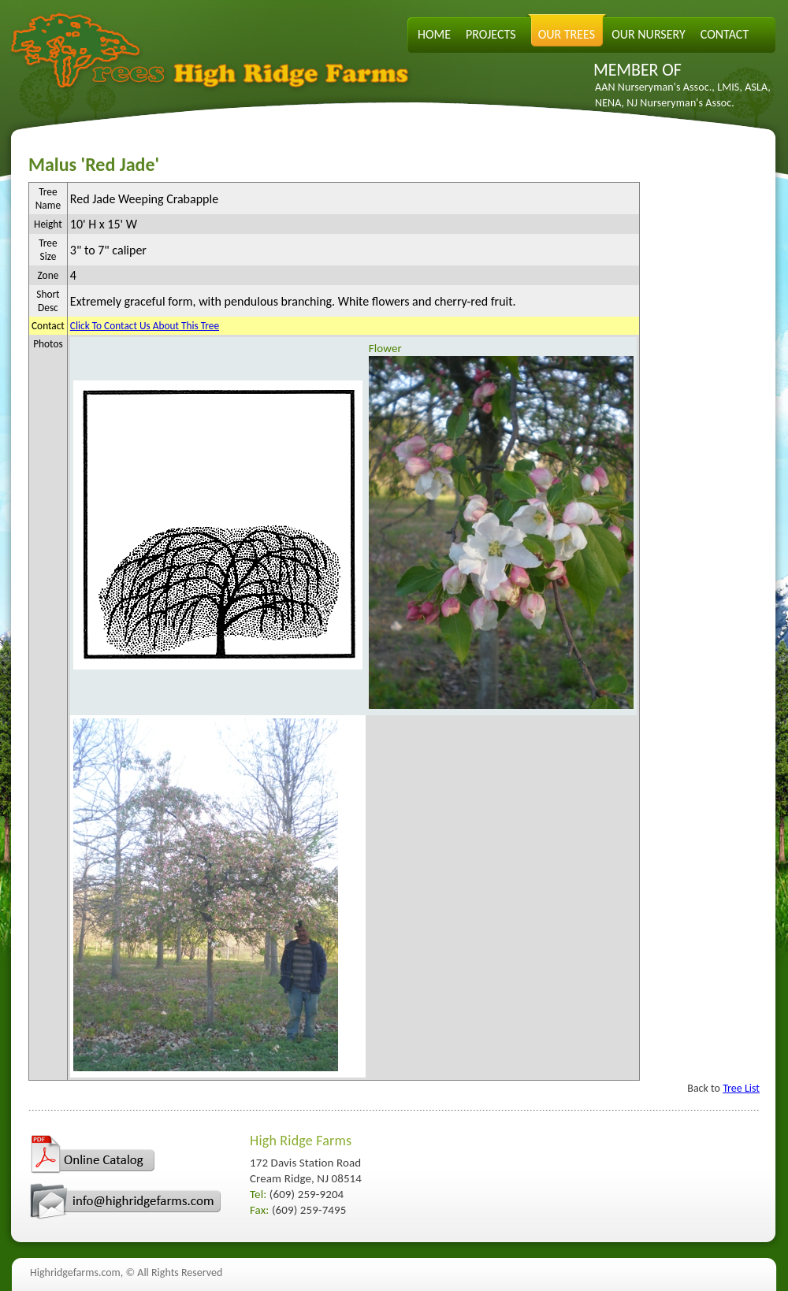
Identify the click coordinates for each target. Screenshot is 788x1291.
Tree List (741, 1088)
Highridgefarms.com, (76, 1272)
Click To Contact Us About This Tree (144, 325)
